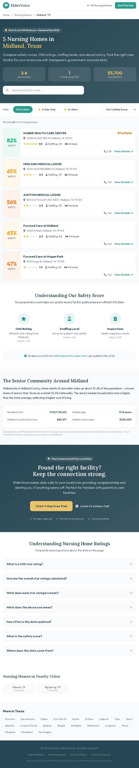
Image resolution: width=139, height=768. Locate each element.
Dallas (44, 719)
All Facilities (23, 109)
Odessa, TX (19, 689)
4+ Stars (71, 109)
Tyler (117, 719)
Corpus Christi (28, 725)
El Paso (89, 719)
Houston (10, 719)
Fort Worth (59, 719)
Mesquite (10, 732)
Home (6, 15)
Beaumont (93, 725)
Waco (129, 719)
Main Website (36, 754)
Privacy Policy (78, 754)
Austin (75, 719)
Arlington (76, 725)
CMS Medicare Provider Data (70, 355)
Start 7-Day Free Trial (51, 506)
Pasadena (27, 732)
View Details (123, 151)
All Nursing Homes (99, 5)
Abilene (47, 725)
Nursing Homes (23, 15)
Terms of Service (101, 754)
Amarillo (9, 725)
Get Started (125, 5)
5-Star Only (47, 109)
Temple (61, 725)
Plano (125, 725)
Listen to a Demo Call (92, 506)
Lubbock (104, 719)
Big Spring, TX (53, 689)
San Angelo (44, 732)
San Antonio (28, 719)
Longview (110, 725)
